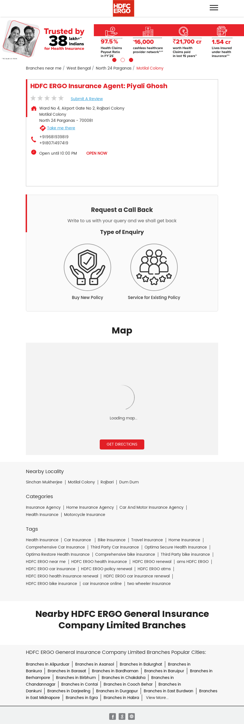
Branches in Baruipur (164, 671)
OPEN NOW (96, 153)
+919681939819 (54, 137)
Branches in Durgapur (117, 691)
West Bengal (79, 68)
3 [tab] (130, 59)
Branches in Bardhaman (115, 671)
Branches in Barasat (67, 671)
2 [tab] (122, 59)
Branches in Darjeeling (68, 691)
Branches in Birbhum (76, 677)
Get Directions (122, 444)
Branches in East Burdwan (168, 691)
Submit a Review (87, 99)
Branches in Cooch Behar (128, 684)
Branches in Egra (82, 698)
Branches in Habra (121, 698)
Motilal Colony (81, 482)
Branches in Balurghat (141, 664)
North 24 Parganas (113, 68)
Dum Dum (129, 482)
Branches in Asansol (94, 664)
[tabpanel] (122, 39)
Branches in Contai (79, 684)
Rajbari (107, 482)
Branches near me (44, 68)
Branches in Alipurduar (47, 664)
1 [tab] (113, 59)
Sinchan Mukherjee (44, 482)
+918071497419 (53, 143)
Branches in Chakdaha (123, 677)
